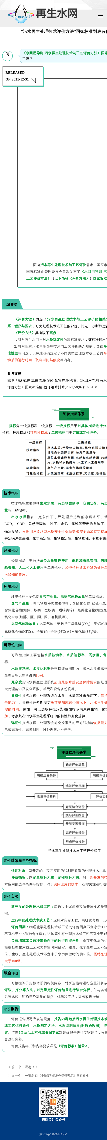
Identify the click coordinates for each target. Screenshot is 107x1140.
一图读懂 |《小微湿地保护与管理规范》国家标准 (57, 1075)
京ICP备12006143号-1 (53, 1134)
